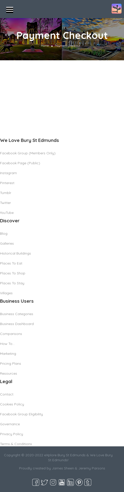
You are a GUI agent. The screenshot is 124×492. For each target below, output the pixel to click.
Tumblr (5, 193)
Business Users (17, 301)
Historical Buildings (15, 253)
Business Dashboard (17, 324)
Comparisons (11, 333)
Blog (3, 233)
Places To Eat (11, 263)
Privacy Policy (11, 434)
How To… (7, 343)
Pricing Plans (10, 363)
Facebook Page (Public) (20, 163)
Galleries (7, 243)
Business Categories (16, 314)
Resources (8, 373)
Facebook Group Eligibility (21, 414)
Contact (6, 394)
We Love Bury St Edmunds (29, 140)
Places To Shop (12, 273)
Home (45, 45)
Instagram (8, 173)
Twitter (5, 202)
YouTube (7, 212)
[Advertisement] (62, 97)
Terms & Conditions (16, 444)
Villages (6, 293)
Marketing (8, 353)
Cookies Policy (12, 404)
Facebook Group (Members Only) (28, 153)
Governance (10, 424)
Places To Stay (12, 283)
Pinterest (7, 183)
